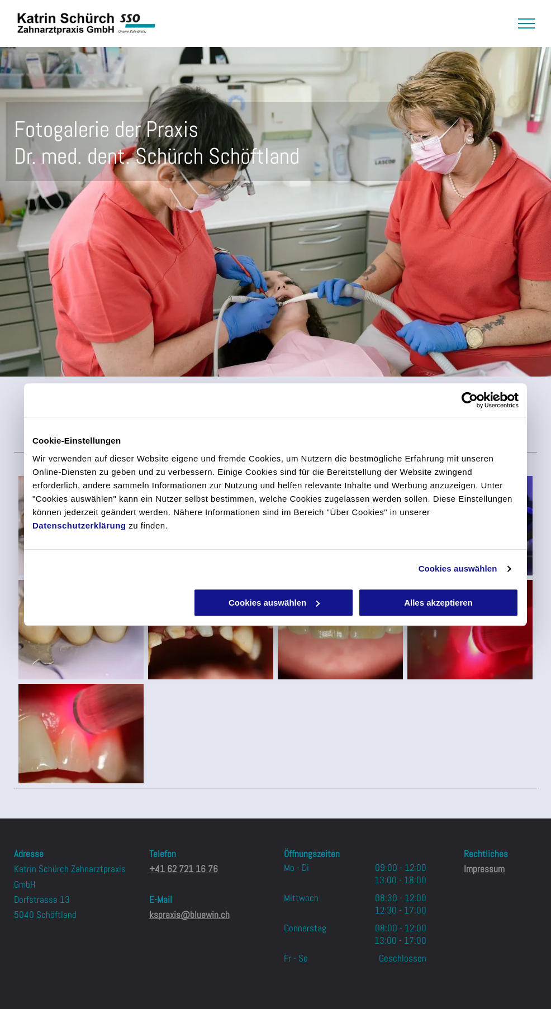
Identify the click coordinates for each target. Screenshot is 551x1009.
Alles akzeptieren (438, 602)
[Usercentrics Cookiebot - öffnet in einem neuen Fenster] (470, 400)
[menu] (526, 23)
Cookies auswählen (458, 568)
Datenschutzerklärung (79, 525)
